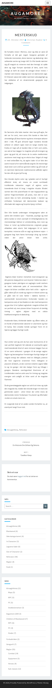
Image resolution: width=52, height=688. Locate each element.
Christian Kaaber (35, 40)
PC (9, 602)
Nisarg (46, 683)
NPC (10, 597)
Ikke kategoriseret (13, 536)
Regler (9, 562)
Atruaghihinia (12, 430)
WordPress (31, 683)
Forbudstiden (11, 639)
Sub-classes (12, 669)
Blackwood (10, 531)
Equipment (12, 658)
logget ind (22, 476)
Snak (8, 567)
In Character (11, 541)
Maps (10, 592)
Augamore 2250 (12, 614)
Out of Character (13, 552)
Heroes (11, 663)
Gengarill (10, 644)
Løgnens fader (12, 546)
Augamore (7, 2)
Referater (23, 430)
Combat (11, 653)
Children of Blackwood (15, 619)
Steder (10, 633)
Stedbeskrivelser (14, 607)
